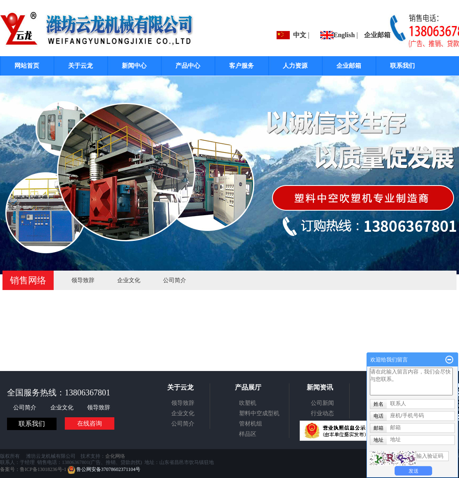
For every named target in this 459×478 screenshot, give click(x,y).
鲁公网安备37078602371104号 (104, 469)
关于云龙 (80, 65)
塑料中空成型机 (259, 413)
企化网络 (115, 456)
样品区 (247, 434)
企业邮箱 (377, 34)
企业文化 (128, 280)
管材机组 (250, 424)
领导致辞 (83, 280)
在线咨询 (89, 423)
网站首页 (26, 65)
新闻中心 (134, 65)
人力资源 (295, 65)
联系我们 (402, 65)
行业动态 (322, 413)
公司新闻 (322, 403)
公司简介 (174, 280)
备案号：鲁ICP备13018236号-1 (33, 469)
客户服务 (241, 65)
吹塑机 (247, 403)
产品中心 (187, 65)
